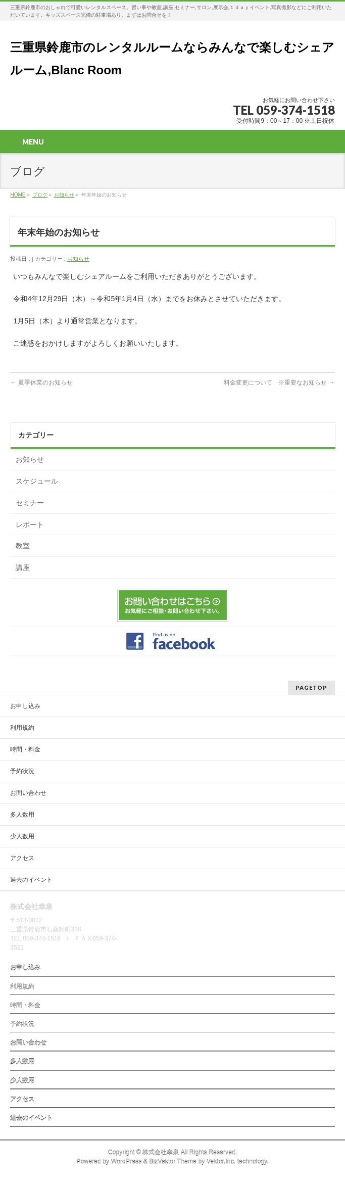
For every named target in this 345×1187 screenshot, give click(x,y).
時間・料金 (25, 749)
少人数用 (22, 836)
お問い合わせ (28, 792)
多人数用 (22, 814)
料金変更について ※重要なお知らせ (279, 382)
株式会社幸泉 (160, 1152)
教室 (23, 546)
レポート (30, 524)
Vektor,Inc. (221, 1161)
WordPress (126, 1161)
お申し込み (25, 705)
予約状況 (22, 771)
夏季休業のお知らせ (41, 382)
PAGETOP (311, 687)
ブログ (39, 195)
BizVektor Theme (172, 1161)
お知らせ (64, 195)
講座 (23, 567)
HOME (17, 195)
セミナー (30, 503)
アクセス (22, 858)
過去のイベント (31, 879)
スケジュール (37, 481)
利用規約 (22, 727)
